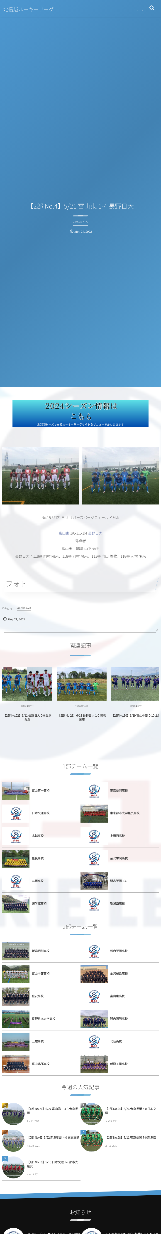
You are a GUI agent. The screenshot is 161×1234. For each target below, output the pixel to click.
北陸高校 (116, 1041)
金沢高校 (38, 996)
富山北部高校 (40, 1064)
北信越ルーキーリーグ (28, 9)
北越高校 (38, 835)
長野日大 (95, 533)
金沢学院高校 (119, 858)
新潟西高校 (117, 903)
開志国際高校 (119, 1018)
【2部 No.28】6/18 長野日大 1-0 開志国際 (82, 721)
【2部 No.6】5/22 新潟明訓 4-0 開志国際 (53, 1137)
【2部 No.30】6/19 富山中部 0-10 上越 (136, 719)
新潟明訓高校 (40, 951)
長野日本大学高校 (43, 1018)
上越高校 (38, 1041)
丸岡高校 (38, 881)
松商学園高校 (119, 951)
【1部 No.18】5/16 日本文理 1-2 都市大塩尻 (52, 1164)
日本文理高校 (40, 813)
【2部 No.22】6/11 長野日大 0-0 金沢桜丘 (27, 721)
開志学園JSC (118, 881)
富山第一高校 (40, 790)
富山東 (64, 533)
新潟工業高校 (119, 1064)
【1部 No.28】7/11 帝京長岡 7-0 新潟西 (130, 1137)
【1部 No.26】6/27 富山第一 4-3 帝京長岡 (52, 1111)
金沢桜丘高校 (119, 973)
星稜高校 (38, 858)
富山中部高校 (40, 973)
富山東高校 (117, 996)
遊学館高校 (39, 903)
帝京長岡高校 (119, 790)
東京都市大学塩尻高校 (124, 813)
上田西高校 (117, 835)
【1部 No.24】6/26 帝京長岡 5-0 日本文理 (130, 1111)
